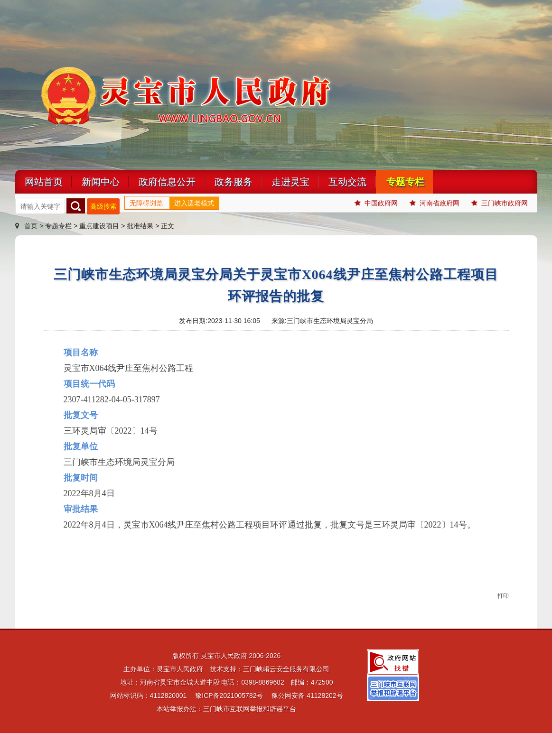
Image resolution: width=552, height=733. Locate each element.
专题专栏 (405, 181)
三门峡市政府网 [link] (499, 203)
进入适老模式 (194, 203)
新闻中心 (101, 181)
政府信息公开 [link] (167, 181)
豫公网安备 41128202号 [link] (307, 695)
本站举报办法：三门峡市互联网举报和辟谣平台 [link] (226, 709)
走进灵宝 (290, 181)
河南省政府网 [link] (434, 203)
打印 (503, 596)
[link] (393, 661)
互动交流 (347, 181)
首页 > (30, 226)
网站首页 (44, 181)
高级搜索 (103, 206)
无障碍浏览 (146, 203)
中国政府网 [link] (376, 203)
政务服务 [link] (234, 181)
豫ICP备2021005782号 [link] (229, 695)
